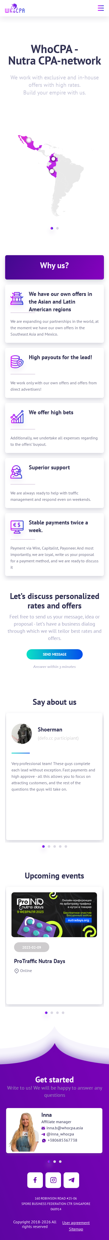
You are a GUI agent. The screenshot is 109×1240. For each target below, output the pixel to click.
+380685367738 (59, 1140)
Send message (54, 654)
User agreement (76, 1222)
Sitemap (76, 1229)
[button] (52, 228)
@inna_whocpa (57, 1133)
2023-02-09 (31, 947)
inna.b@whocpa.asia (62, 1127)
